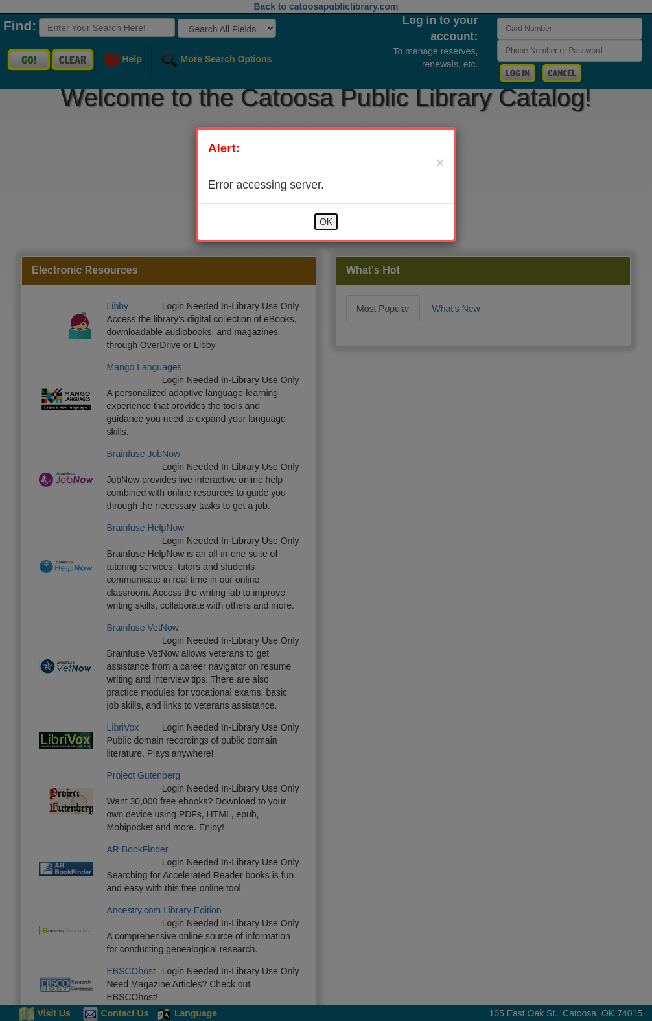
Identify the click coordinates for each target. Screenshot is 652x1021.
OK (326, 222)
